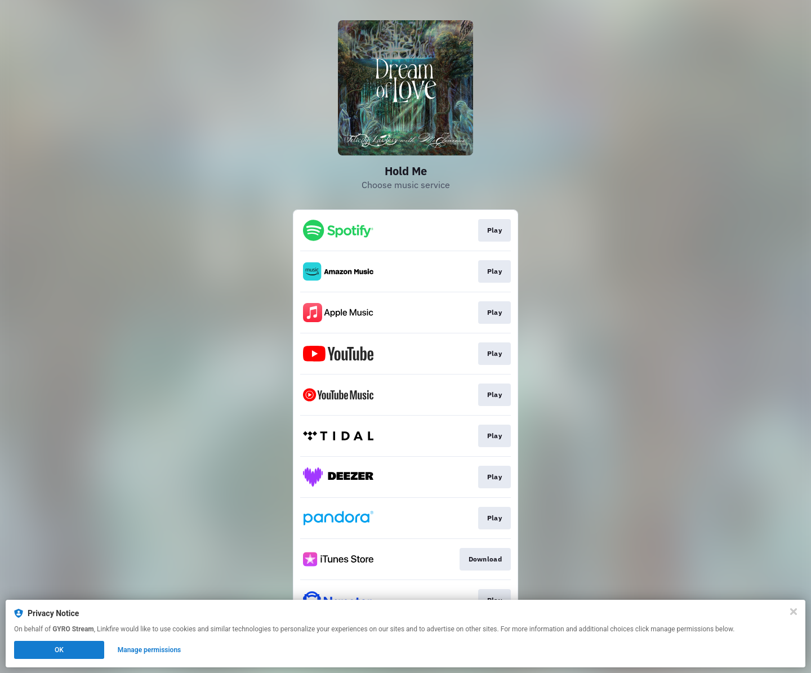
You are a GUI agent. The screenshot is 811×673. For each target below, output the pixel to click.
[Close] (794, 612)
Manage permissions (149, 650)
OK (59, 650)
